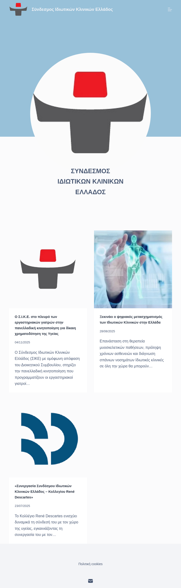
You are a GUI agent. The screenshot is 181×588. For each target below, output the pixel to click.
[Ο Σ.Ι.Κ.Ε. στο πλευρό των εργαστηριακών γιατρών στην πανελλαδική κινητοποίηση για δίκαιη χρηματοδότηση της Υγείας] (48, 269)
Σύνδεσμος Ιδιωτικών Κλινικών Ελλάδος (72, 9)
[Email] (90, 579)
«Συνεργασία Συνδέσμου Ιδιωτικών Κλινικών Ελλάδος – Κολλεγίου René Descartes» (46, 490)
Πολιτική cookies (90, 563)
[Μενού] (170, 9)
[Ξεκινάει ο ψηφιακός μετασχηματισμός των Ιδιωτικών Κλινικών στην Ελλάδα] (133, 269)
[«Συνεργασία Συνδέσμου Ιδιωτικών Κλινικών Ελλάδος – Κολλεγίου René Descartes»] (48, 438)
